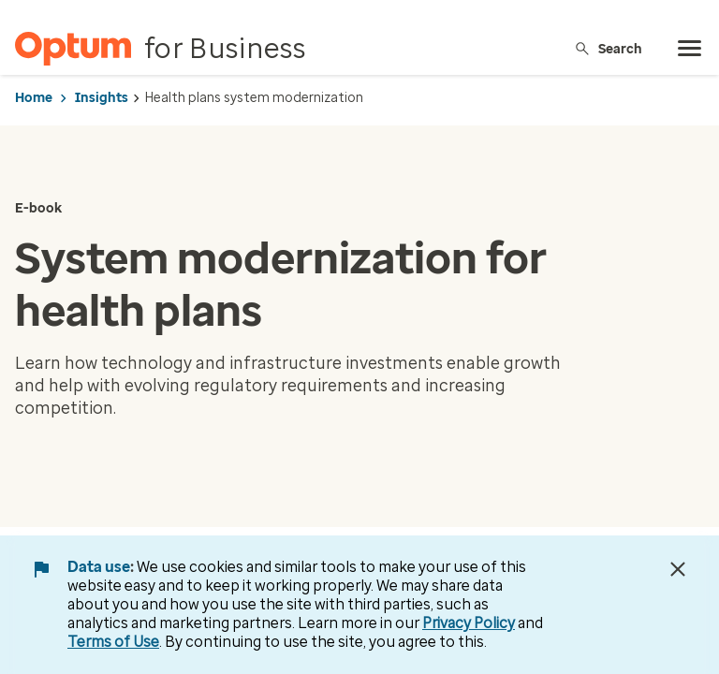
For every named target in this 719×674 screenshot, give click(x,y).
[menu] (690, 48)
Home (33, 98)
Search (608, 48)
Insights (101, 98)
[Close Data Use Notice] (678, 569)
